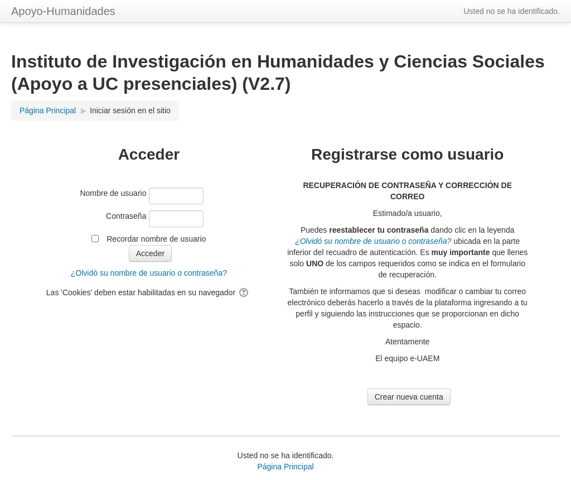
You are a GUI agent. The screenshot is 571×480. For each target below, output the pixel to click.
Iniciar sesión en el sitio (130, 110)
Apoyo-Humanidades (63, 11)
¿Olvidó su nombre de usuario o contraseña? (149, 272)
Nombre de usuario (113, 193)
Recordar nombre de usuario (156, 238)
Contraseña (126, 216)
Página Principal (285, 466)
